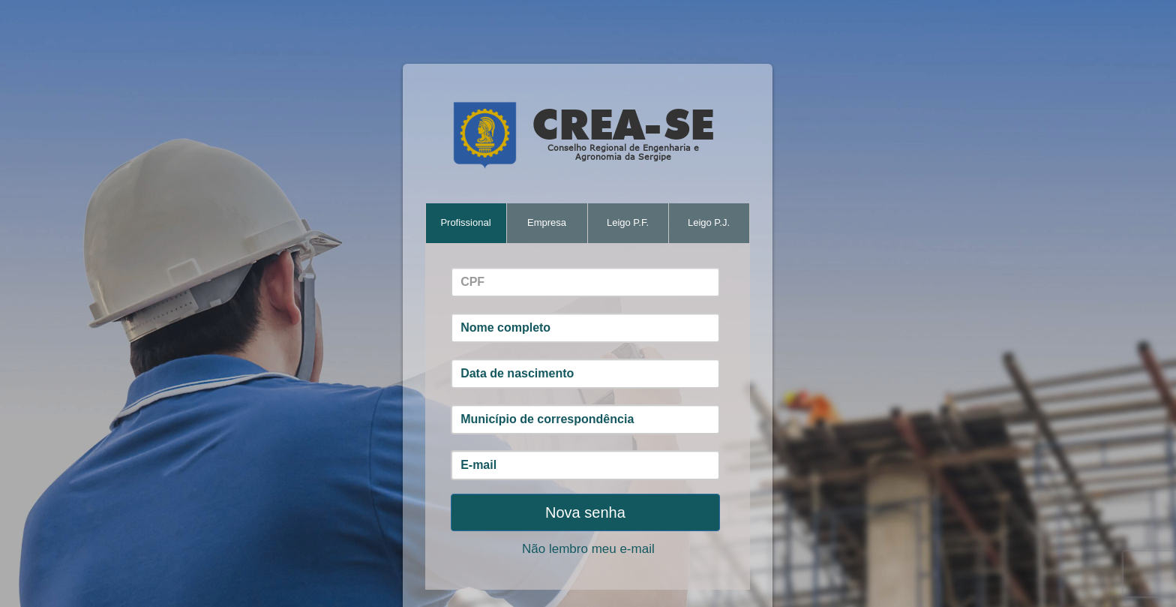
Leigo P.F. (628, 222)
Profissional (465, 222)
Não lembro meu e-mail (588, 549)
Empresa (546, 222)
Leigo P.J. (709, 222)
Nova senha (585, 512)
